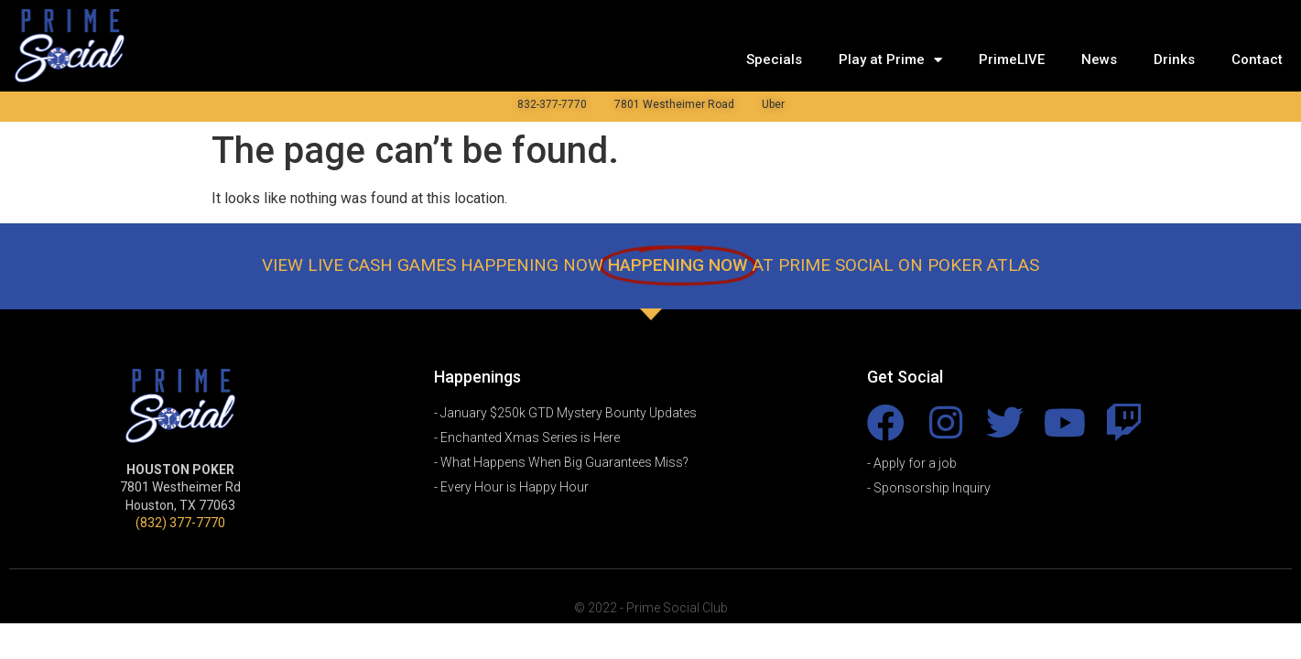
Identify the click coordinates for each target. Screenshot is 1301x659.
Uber (773, 104)
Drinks (1174, 59)
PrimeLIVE (1012, 59)
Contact (1257, 59)
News (1099, 59)
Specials (774, 59)
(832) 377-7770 (180, 522)
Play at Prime (890, 60)
